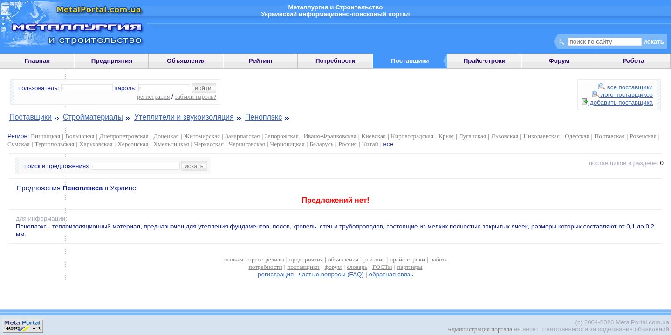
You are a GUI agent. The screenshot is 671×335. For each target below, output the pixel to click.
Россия (348, 144)
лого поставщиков (622, 94)
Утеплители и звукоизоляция (184, 117)
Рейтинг (261, 60)
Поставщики (30, 117)
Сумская (18, 144)
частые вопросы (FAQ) (331, 274)
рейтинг (373, 259)
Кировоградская (412, 136)
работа (439, 259)
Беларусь (321, 144)
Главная (37, 60)
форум (333, 266)
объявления (343, 259)
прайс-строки (407, 259)
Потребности (335, 60)
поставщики (303, 266)
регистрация (153, 96)
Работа (633, 60)
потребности (265, 266)
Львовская (504, 136)
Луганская (472, 136)
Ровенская (643, 136)
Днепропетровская (123, 136)
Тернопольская (55, 144)
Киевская (374, 136)
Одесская (577, 136)
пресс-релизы (266, 259)
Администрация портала (479, 329)
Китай (370, 144)
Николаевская (541, 136)
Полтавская (610, 136)
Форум (558, 60)
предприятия (306, 259)
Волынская (79, 136)
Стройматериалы (93, 117)
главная (233, 259)
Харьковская (95, 144)
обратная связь (391, 274)
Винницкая (45, 136)
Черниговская (247, 144)
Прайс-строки (485, 60)
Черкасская (209, 144)
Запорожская (281, 136)
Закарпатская (242, 136)
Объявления (186, 60)
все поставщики (625, 87)
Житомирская (202, 136)
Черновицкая (287, 144)
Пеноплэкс (263, 117)
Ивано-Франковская (330, 136)
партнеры (409, 266)
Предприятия (111, 60)
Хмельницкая (171, 144)
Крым (446, 136)
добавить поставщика (617, 102)
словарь (357, 266)
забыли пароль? (195, 96)
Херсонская (132, 144)
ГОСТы (382, 266)
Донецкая (165, 136)
